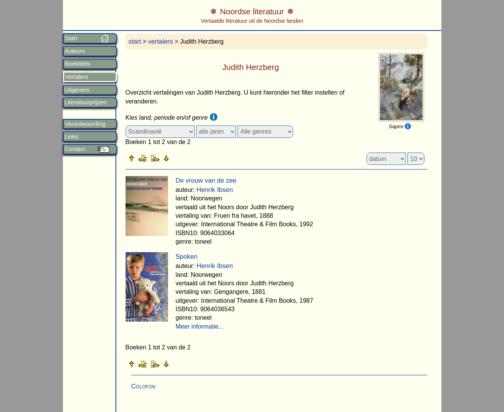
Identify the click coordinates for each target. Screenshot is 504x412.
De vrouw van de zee (206, 180)
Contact (75, 149)
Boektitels (77, 64)
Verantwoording (85, 124)
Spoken (187, 256)
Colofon (143, 386)
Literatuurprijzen (86, 102)
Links (71, 137)
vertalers (160, 41)
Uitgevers (77, 90)
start (135, 41)
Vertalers (76, 77)
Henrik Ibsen (215, 189)
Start (71, 38)
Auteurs (75, 51)
